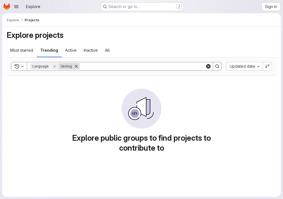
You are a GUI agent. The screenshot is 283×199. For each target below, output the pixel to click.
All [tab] (107, 50)
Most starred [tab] (21, 50)
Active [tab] (71, 50)
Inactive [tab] (91, 50)
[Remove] (76, 66)
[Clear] (208, 66)
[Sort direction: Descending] (267, 66)
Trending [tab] (49, 50)
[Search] (142, 66)
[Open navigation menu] (16, 6)
